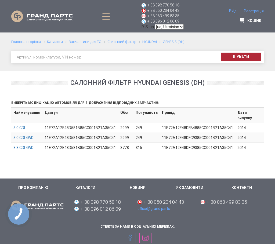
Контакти (241, 187)
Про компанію (33, 187)
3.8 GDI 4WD (23, 147)
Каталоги (85, 187)
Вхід (233, 11)
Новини (138, 187)
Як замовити (189, 187)
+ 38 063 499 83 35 (163, 16)
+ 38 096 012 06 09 (163, 21)
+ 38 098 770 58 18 (163, 5)
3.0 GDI (19, 128)
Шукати (241, 57)
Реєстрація (254, 11)
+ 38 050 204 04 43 (163, 10)
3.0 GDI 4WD (23, 138)
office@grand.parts (154, 208)
